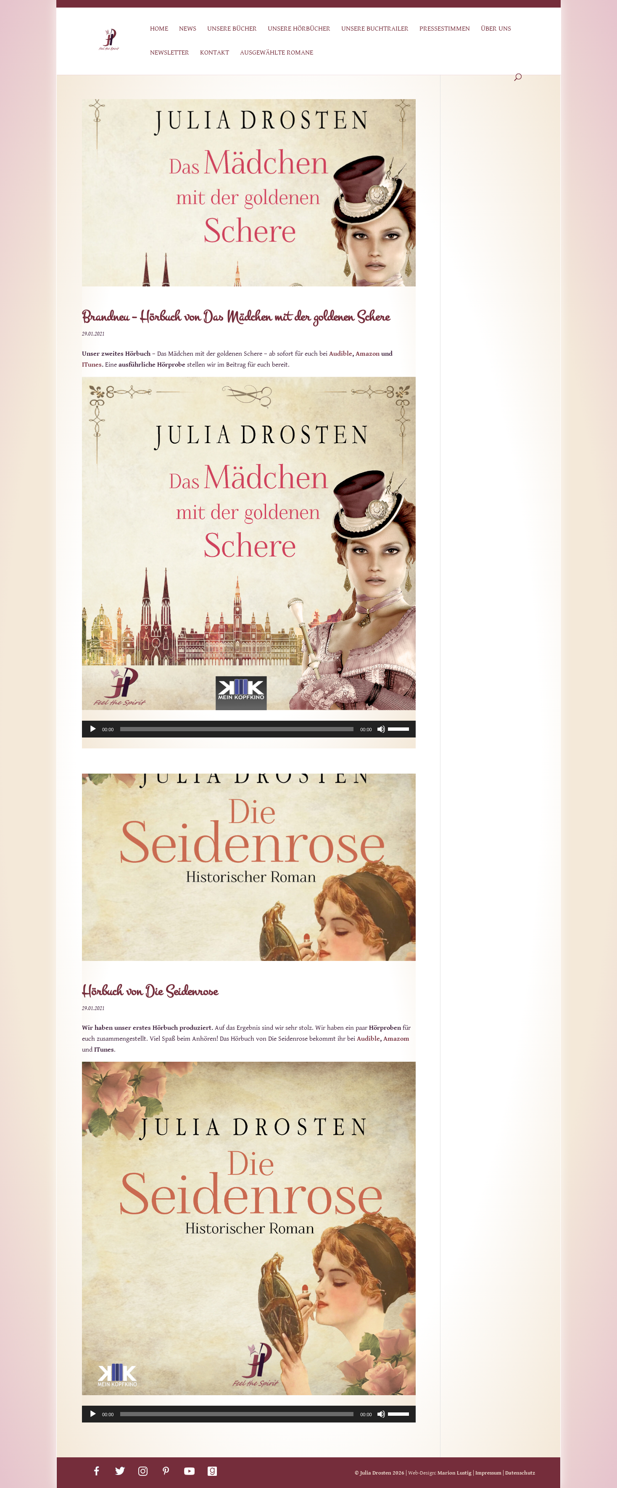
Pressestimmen (444, 29)
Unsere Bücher (232, 29)
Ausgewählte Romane (276, 53)
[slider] (236, 729)
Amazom (396, 1039)
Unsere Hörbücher (299, 29)
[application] (249, 729)
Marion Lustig (455, 1473)
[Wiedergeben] (93, 729)
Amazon (368, 354)
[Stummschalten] (381, 729)
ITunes (92, 365)
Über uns (496, 29)
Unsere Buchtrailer (375, 29)
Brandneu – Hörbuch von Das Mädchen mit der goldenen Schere (235, 317)
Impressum (488, 1473)
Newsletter (169, 53)
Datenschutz (520, 1473)
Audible (340, 354)
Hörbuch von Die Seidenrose (149, 991)
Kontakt (214, 53)
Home (159, 29)
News (187, 29)
